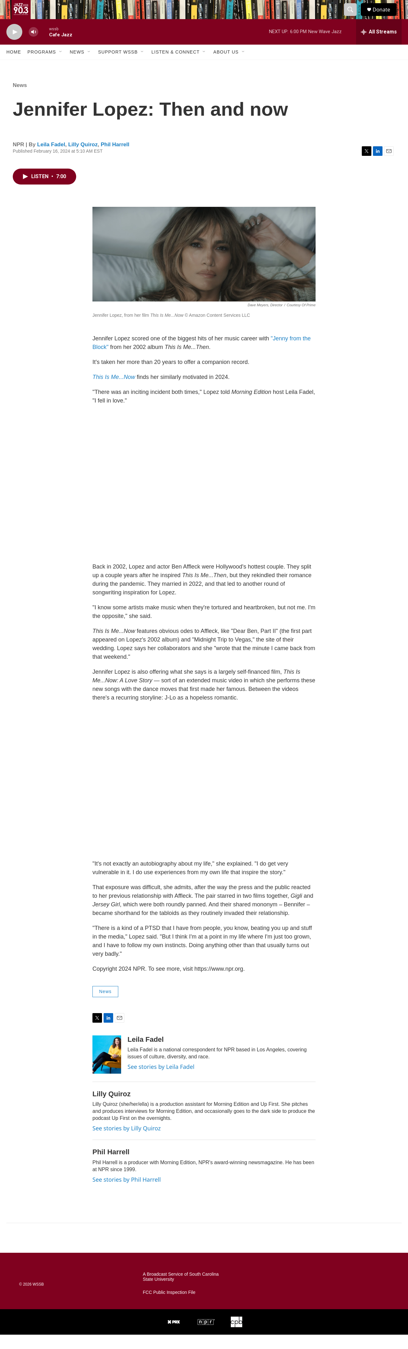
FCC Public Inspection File (169, 1306)
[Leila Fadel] (106, 1069)
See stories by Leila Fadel (160, 1081)
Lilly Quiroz (83, 159)
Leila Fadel (51, 159)
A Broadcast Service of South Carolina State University (181, 1291)
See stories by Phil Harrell (126, 1194)
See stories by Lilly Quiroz (126, 1142)
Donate (385, 16)
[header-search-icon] (353, 17)
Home (13, 66)
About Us (225, 66)
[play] (14, 46)
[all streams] (379, 46)
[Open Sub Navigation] (60, 66)
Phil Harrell (115, 159)
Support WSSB (118, 66)
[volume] (33, 46)
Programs (41, 66)
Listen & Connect (175, 66)
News (77, 66)
